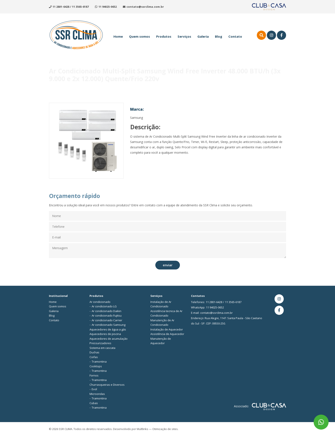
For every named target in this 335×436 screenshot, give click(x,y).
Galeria (203, 36)
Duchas (94, 352)
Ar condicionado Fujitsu (107, 315)
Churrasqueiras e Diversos (107, 385)
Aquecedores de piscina (105, 334)
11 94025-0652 (107, 7)
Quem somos (139, 36)
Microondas (97, 394)
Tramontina (99, 361)
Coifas (94, 357)
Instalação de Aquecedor (166, 329)
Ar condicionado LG (104, 306)
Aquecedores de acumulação (109, 339)
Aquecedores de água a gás (108, 329)
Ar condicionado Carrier (107, 320)
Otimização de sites (165, 429)
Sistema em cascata (102, 348)
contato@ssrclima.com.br (145, 7)
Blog (218, 36)
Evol (94, 389)
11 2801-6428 (61, 7)
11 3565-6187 (80, 7)
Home (118, 36)
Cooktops (96, 366)
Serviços (184, 36)
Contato (235, 36)
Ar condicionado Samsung (108, 325)
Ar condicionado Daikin (106, 311)
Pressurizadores (100, 343)
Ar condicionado (100, 302)
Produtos (163, 36)
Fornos (94, 375)
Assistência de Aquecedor (167, 334)
